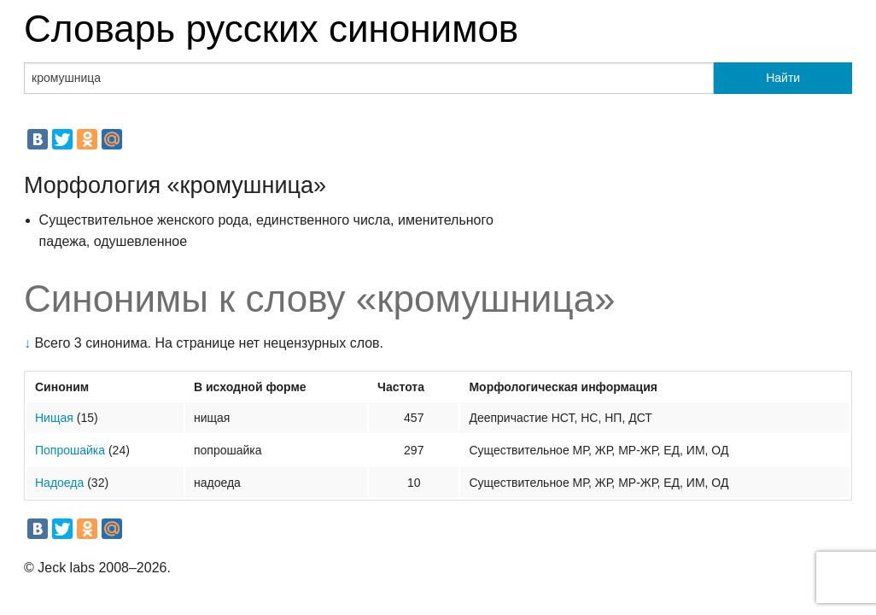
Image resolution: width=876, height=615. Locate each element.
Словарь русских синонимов (271, 29)
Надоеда (59, 482)
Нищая (54, 418)
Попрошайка (70, 450)
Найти (783, 78)
